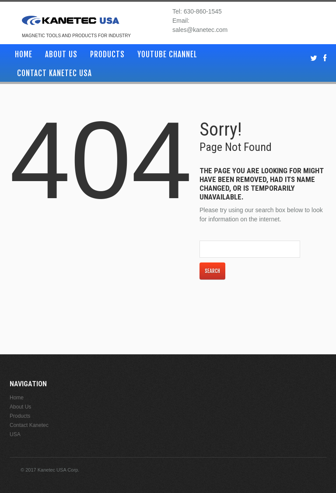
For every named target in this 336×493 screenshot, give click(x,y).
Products (107, 54)
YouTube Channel (167, 54)
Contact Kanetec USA (54, 73)
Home (23, 54)
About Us (61, 54)
